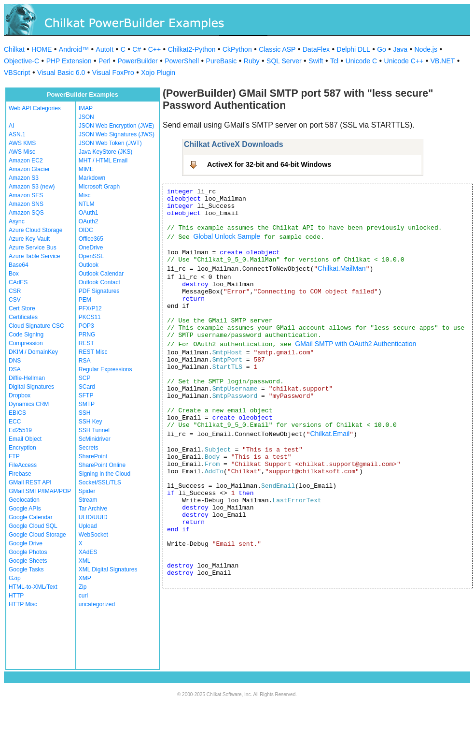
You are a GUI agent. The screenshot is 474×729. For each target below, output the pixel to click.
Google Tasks (26, 569)
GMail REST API (30, 482)
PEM (85, 299)
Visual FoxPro (113, 72)
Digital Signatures (31, 386)
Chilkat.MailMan (342, 268)
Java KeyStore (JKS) (105, 151)
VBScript (17, 72)
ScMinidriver (95, 439)
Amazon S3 (24, 178)
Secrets (88, 447)
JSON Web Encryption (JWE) (116, 125)
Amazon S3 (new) (32, 186)
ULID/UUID (93, 517)
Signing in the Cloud (104, 473)
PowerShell (182, 61)
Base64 (18, 265)
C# (136, 49)
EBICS (17, 412)
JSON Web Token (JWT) (110, 143)
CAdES (18, 282)
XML (85, 560)
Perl (104, 61)
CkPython (237, 49)
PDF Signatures (99, 291)
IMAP (86, 108)
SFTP (86, 395)
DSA (15, 369)
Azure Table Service (34, 256)
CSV (15, 299)
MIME (86, 169)
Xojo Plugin (158, 72)
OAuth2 (88, 221)
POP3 (86, 325)
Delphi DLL (353, 49)
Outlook (88, 265)
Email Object (25, 439)
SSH (85, 412)
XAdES (88, 552)
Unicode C (361, 61)
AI (11, 125)
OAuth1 (88, 212)
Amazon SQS (26, 212)
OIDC (86, 230)
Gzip (15, 578)
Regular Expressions (105, 369)
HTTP (16, 595)
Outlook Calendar (101, 273)
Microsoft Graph (99, 186)
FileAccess (23, 465)
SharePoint (93, 456)
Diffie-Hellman (27, 378)
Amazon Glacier (29, 169)
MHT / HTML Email (103, 160)
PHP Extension (69, 61)
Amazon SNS (26, 204)
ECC (15, 421)
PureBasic (221, 61)
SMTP (87, 404)
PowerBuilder (137, 61)
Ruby (252, 61)
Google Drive (25, 543)
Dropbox (19, 395)
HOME (41, 49)
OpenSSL (91, 256)
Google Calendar (31, 517)
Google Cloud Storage (37, 534)
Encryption (22, 447)
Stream (88, 499)
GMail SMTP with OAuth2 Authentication (355, 344)
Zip (83, 586)
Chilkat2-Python (192, 49)
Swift (315, 61)
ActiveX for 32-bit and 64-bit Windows (269, 164)
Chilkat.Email (329, 433)
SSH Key (90, 421)
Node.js (426, 49)
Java (400, 49)
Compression (26, 343)
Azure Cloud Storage (35, 230)
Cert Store (22, 308)
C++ (154, 49)
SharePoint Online (102, 465)
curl (83, 595)
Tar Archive (93, 508)
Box (14, 273)
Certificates (23, 317)
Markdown (92, 178)
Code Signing (26, 334)
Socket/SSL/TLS (100, 482)
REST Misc (93, 352)
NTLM (87, 204)
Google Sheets (28, 560)
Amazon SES (26, 195)
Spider (87, 491)
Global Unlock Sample (227, 236)
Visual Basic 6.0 (61, 72)
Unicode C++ (404, 61)
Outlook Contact (99, 282)
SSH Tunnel (94, 430)
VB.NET (443, 61)
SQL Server (284, 61)
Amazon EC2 (26, 160)
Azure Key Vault (29, 238)
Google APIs (25, 508)
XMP (85, 578)
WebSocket (93, 534)
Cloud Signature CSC (36, 325)
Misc (85, 195)
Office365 (91, 238)
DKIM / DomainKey (33, 352)
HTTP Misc (23, 604)
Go (381, 49)
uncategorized (97, 604)
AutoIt (105, 49)
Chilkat (14, 49)
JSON (86, 117)
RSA (85, 360)
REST (86, 343)
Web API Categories (35, 108)
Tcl (334, 61)
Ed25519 (20, 430)
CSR (15, 291)
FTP (14, 456)
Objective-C (21, 61)
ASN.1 (17, 134)
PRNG (87, 334)
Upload (88, 526)
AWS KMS (22, 143)
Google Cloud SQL (33, 526)
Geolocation (24, 499)
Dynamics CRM (29, 404)
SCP (85, 378)
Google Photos (28, 552)
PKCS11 (90, 317)
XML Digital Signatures (108, 569)
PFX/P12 (90, 308)
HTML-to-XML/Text (33, 586)
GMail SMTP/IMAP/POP (40, 491)
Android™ (74, 49)
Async (17, 221)
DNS (15, 360)
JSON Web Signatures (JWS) (116, 134)
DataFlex (316, 49)
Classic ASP (277, 49)
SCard (87, 386)
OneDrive (91, 247)
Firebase (20, 473)
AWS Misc (22, 151)
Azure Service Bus (32, 247)
